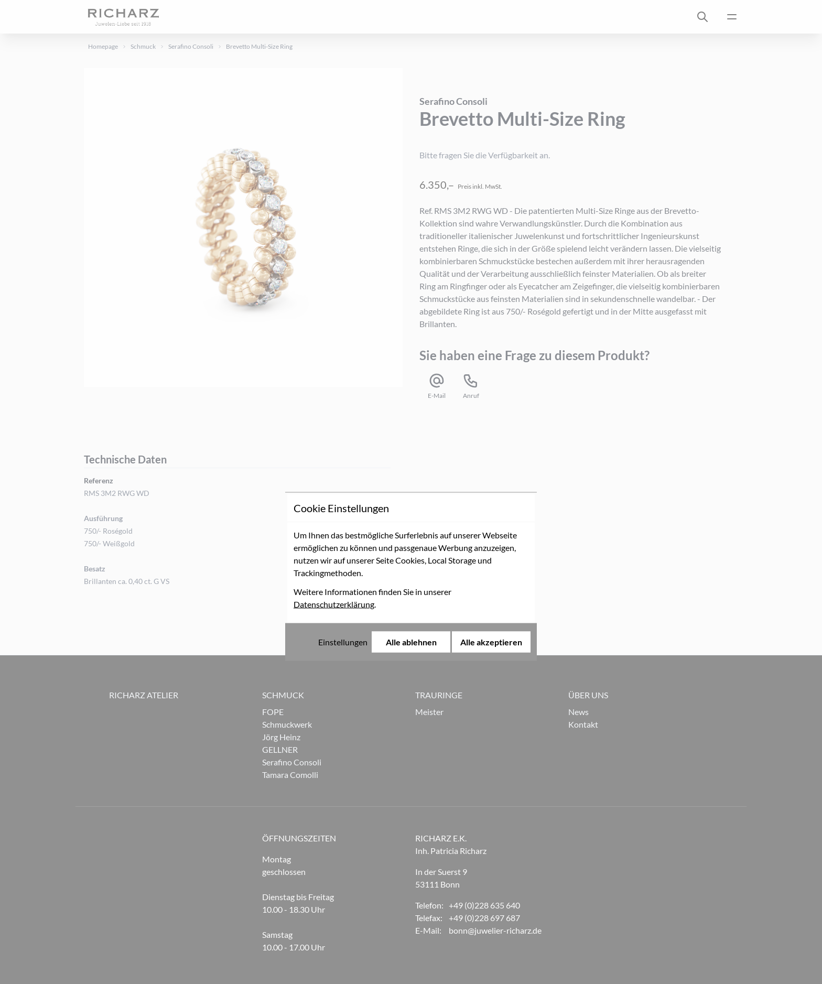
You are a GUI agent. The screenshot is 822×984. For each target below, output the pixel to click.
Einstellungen (342, 558)
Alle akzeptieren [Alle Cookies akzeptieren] (491, 558)
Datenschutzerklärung (334, 520)
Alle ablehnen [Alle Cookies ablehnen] (411, 558)
